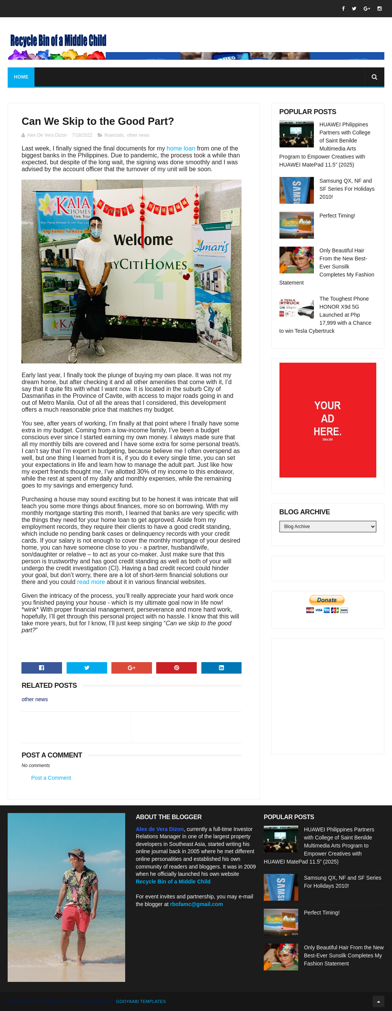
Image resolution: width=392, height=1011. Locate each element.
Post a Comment (51, 778)
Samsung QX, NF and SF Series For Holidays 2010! (347, 189)
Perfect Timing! (337, 216)
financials (114, 135)
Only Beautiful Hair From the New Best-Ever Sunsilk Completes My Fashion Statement (326, 266)
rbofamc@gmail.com (196, 904)
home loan (181, 148)
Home (21, 77)
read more (91, 582)
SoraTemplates (56, 1001)
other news (138, 135)
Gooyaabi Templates (141, 1001)
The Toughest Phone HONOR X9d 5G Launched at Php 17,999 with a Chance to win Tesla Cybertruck (325, 315)
